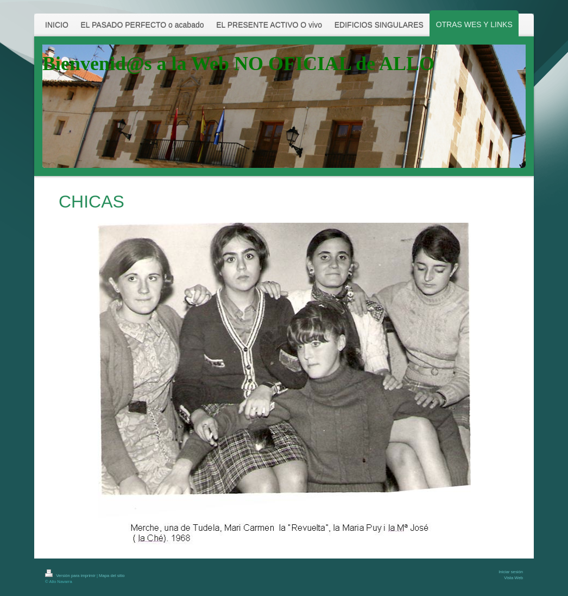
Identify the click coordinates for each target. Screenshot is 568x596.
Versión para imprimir (71, 575)
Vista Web (513, 577)
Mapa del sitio (111, 575)
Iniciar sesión (510, 571)
